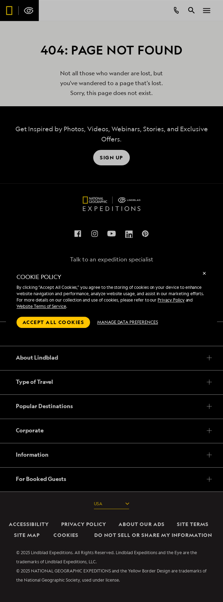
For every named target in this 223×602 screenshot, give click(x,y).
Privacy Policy (171, 300)
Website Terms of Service (41, 306)
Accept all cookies (53, 322)
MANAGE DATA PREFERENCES (127, 322)
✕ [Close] (204, 273)
